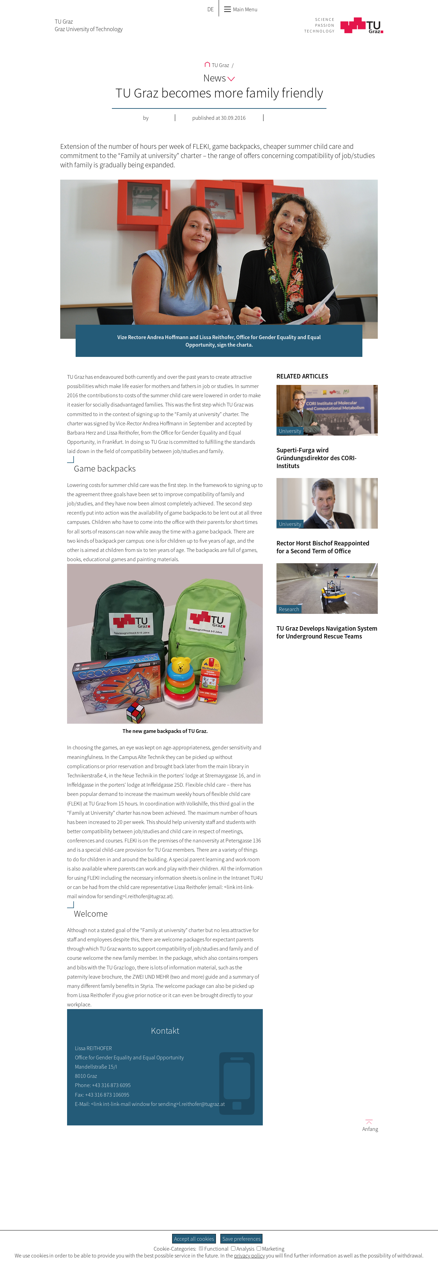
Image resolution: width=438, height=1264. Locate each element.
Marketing (270, 1248)
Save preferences (241, 1238)
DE (210, 9)
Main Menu (240, 9)
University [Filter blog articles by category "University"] (290, 430)
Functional (214, 1248)
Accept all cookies (194, 1238)
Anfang (367, 1125)
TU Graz (217, 65)
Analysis (242, 1248)
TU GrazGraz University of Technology (89, 25)
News (219, 77)
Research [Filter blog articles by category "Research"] (289, 609)
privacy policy (249, 1255)
